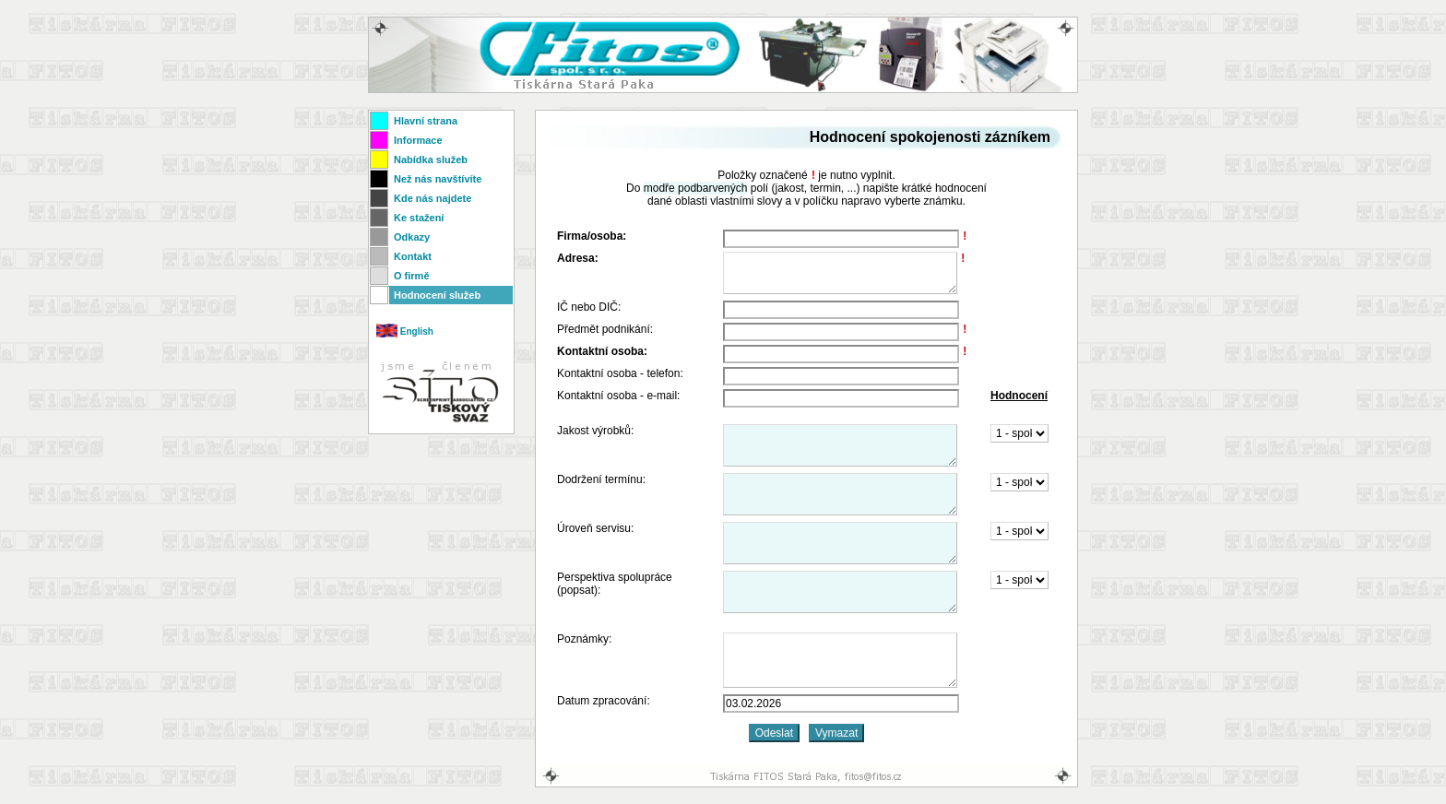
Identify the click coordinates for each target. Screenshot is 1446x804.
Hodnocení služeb (437, 295)
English (404, 331)
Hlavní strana (425, 120)
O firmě (412, 275)
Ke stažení (419, 217)
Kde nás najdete (432, 198)
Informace (418, 140)
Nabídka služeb (431, 159)
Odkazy (412, 236)
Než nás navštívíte (437, 178)
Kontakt (413, 256)
